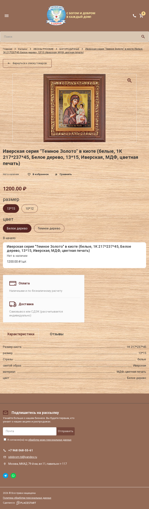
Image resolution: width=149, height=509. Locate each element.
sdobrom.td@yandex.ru (22, 457)
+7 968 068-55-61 (20, 450)
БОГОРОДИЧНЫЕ (69, 48)
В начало (9, 238)
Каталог (23, 48)
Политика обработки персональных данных (27, 498)
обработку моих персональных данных (49, 440)
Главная (7, 48)
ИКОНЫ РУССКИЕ (44, 48)
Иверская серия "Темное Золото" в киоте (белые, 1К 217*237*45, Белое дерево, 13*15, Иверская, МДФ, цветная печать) (69, 248)
